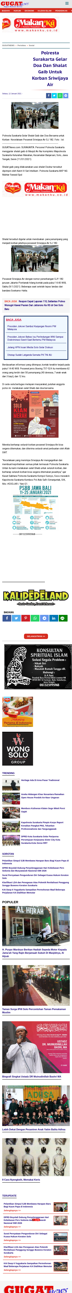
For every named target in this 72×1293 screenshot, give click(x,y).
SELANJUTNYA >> (36, 636)
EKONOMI (29, 11)
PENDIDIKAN (61, 11)
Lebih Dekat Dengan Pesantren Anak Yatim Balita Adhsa (33, 1129)
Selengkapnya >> (12, 1210)
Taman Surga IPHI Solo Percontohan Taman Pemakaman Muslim (34, 1011)
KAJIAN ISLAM (44, 11)
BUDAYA (6, 11)
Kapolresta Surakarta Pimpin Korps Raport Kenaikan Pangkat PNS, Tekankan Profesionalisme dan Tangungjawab (42, 825)
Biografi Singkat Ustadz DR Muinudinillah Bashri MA (31, 1076)
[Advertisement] (36, 1257)
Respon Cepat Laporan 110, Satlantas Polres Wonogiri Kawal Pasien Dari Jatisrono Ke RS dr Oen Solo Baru (34, 305)
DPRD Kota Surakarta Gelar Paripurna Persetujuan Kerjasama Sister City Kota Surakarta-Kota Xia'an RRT (40, 839)
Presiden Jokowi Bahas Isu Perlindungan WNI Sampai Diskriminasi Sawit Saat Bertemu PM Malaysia (35, 338)
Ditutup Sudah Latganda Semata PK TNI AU (29, 355)
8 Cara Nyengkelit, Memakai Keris (21, 1179)
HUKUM (17, 11)
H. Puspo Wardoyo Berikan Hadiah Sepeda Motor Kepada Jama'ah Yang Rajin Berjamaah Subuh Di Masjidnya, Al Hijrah (34, 953)
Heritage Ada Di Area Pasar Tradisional (40, 780)
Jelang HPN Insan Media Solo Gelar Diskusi (30, 347)
